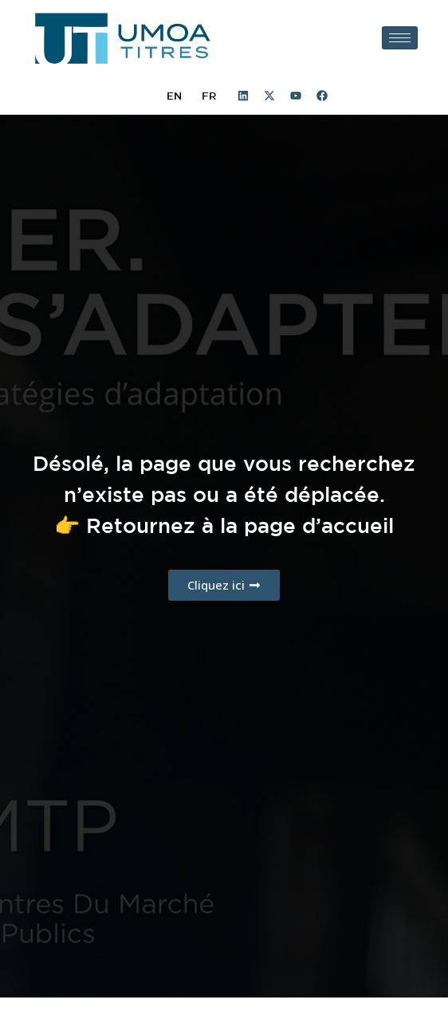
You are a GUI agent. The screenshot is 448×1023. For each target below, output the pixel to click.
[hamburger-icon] (400, 37)
